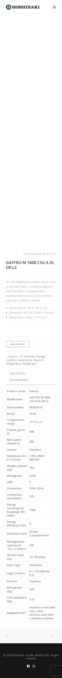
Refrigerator (29, 364)
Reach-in (39, 360)
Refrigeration (13, 364)
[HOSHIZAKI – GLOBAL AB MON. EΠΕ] (23, 7)
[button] (54, 7)
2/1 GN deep (27, 356)
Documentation (19, 380)
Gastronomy (25, 360)
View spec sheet (17, 344)
